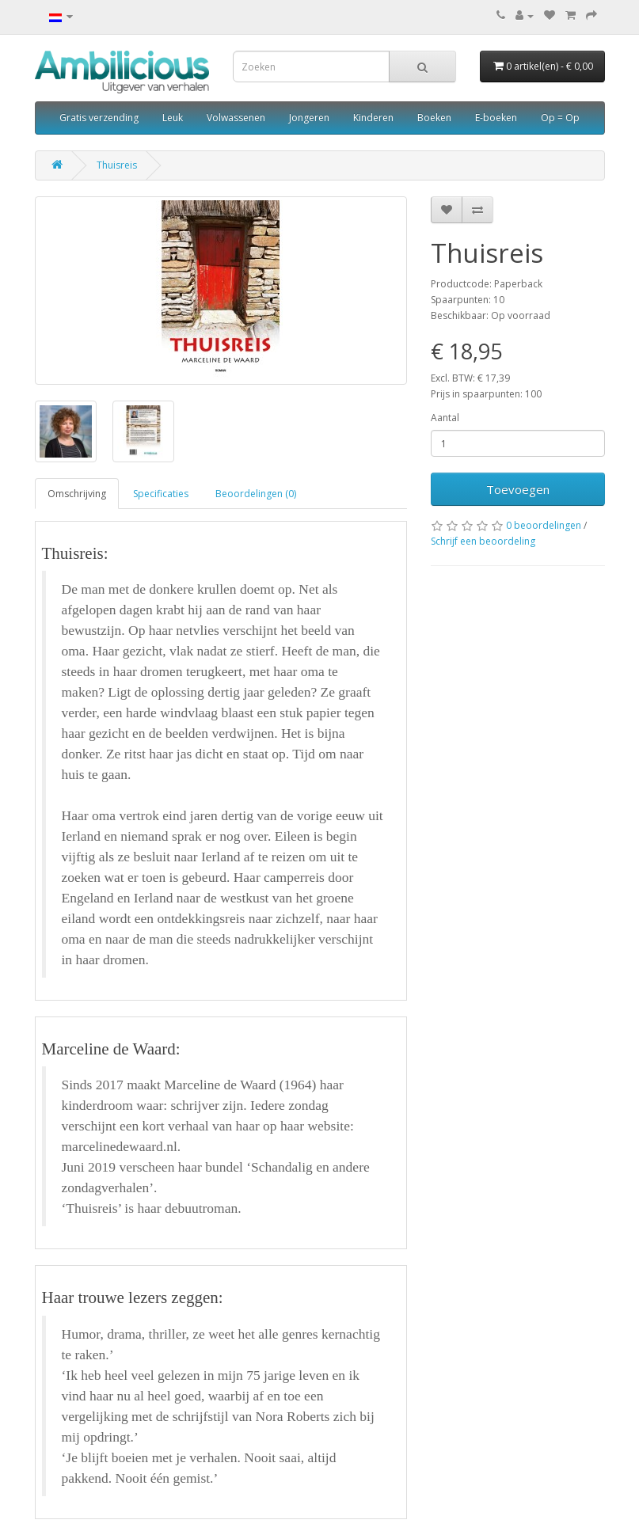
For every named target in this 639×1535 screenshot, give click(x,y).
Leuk (172, 117)
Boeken (434, 117)
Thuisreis (117, 165)
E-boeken (496, 117)
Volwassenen (236, 117)
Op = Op (560, 117)
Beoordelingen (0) (255, 493)
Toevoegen (518, 489)
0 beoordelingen (543, 525)
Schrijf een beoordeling (483, 541)
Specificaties (160, 493)
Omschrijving (77, 493)
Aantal (445, 417)
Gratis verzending (99, 117)
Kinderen (373, 117)
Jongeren (309, 117)
